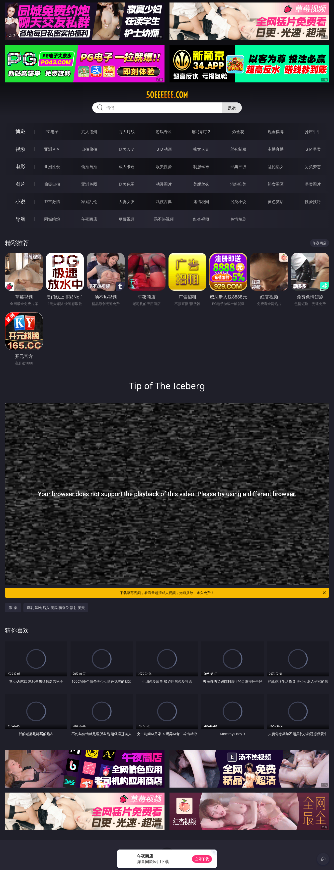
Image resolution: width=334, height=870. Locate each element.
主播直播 (276, 149)
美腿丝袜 (201, 184)
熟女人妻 (201, 149)
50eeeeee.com (167, 95)
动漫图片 (164, 184)
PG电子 (52, 131)
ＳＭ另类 (313, 149)
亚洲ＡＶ (52, 149)
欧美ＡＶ (127, 149)
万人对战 (127, 131)
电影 (20, 166)
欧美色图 (127, 184)
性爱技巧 (313, 201)
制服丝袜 (201, 166)
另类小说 (238, 201)
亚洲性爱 (52, 166)
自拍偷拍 (89, 149)
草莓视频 (127, 219)
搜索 (232, 107)
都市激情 (52, 201)
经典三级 (238, 166)
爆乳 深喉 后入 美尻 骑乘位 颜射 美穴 (56, 607)
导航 (20, 219)
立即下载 (202, 859)
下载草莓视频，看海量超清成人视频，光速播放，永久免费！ (223, 593)
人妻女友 (127, 201)
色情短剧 (238, 219)
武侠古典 (164, 201)
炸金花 (238, 131)
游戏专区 (164, 131)
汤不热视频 (164, 219)
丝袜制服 (238, 149)
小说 (20, 201)
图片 (20, 184)
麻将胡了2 (201, 131)
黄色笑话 (276, 201)
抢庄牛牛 (313, 131)
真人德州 (89, 131)
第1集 (12, 607)
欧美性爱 (164, 166)
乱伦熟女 (276, 166)
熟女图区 (276, 184)
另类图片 (313, 184)
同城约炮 (52, 219)
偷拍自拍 (89, 166)
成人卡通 (127, 166)
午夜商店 (89, 219)
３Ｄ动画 (164, 149)
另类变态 (313, 166)
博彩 (20, 131)
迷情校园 (201, 201)
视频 (20, 149)
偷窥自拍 (52, 184)
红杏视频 (201, 219)
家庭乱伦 (89, 201)
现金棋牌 (276, 131)
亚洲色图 (89, 184)
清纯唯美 (238, 184)
